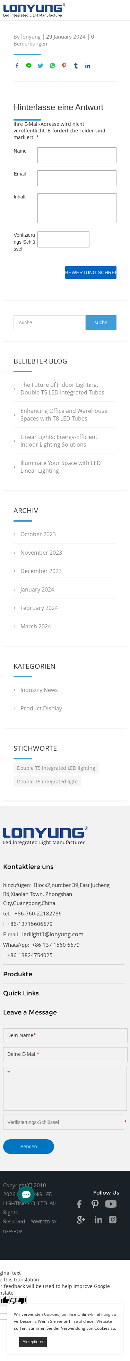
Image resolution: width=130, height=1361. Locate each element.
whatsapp (52, 65)
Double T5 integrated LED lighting (56, 768)
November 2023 (41, 552)
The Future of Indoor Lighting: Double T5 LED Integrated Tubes (62, 388)
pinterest (64, 65)
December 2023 (41, 571)
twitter (40, 65)
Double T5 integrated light (47, 781)
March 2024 (35, 626)
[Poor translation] (18, 1301)
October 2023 (38, 534)
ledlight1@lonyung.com (53, 934)
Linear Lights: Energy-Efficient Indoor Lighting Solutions (58, 440)
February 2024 (39, 608)
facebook (17, 65)
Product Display (41, 708)
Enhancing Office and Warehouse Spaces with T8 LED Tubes (63, 414)
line (28, 65)
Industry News (39, 690)
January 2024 (37, 589)
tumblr (75, 65)
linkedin (87, 65)
